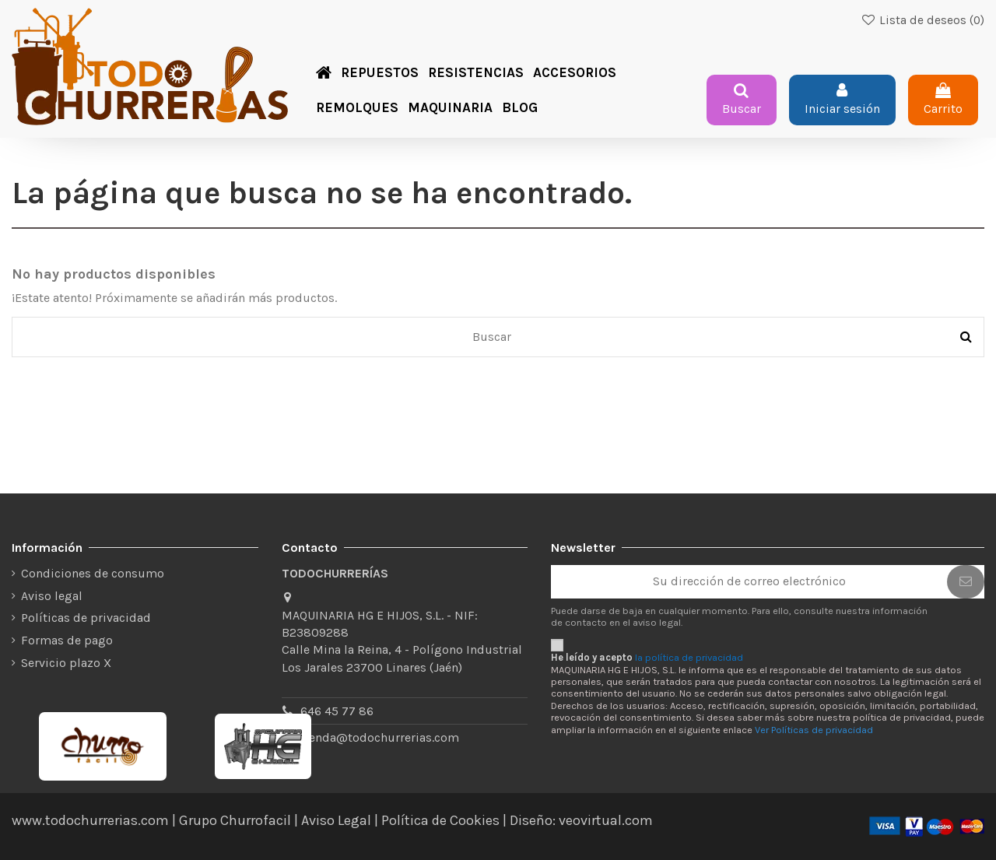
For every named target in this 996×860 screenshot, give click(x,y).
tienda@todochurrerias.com (379, 737)
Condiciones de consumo (92, 573)
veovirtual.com (606, 820)
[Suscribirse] (965, 581)
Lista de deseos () (922, 20)
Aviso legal (51, 595)
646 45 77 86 (337, 711)
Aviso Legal (336, 820)
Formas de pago (67, 640)
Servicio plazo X (66, 662)
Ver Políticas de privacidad (814, 729)
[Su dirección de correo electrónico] (749, 581)
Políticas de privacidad (86, 617)
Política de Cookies (440, 820)
